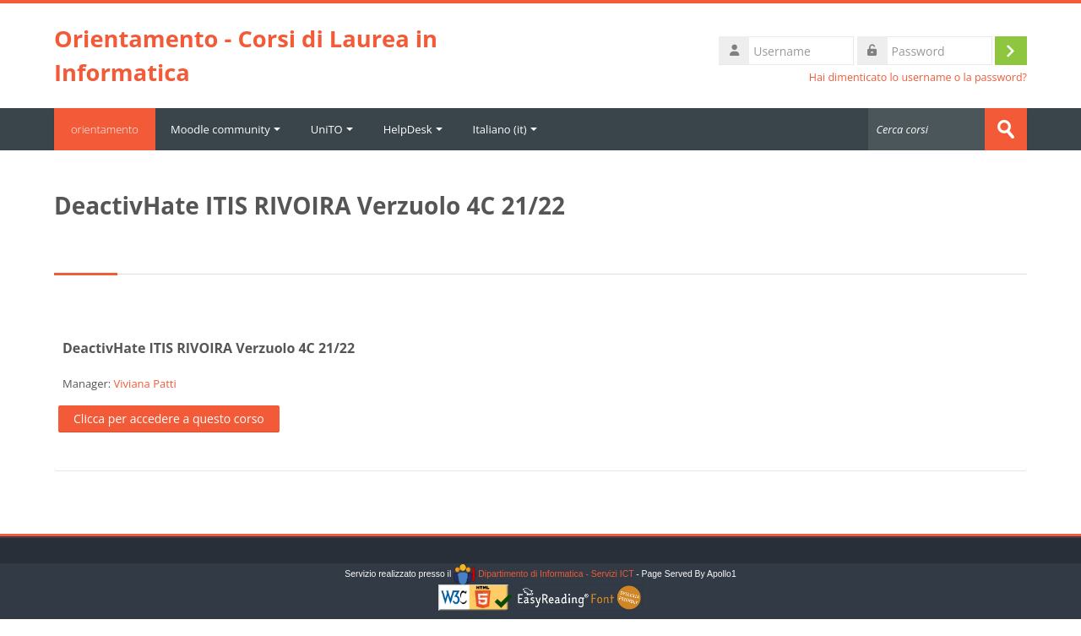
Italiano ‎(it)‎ (505, 129)
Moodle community (225, 129)
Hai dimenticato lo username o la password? (918, 77)
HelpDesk (413, 129)
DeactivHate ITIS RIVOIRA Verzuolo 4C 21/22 (208, 348)
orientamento (105, 129)
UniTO (332, 129)
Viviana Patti (145, 383)
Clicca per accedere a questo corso (168, 418)
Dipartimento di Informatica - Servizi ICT (543, 574)
